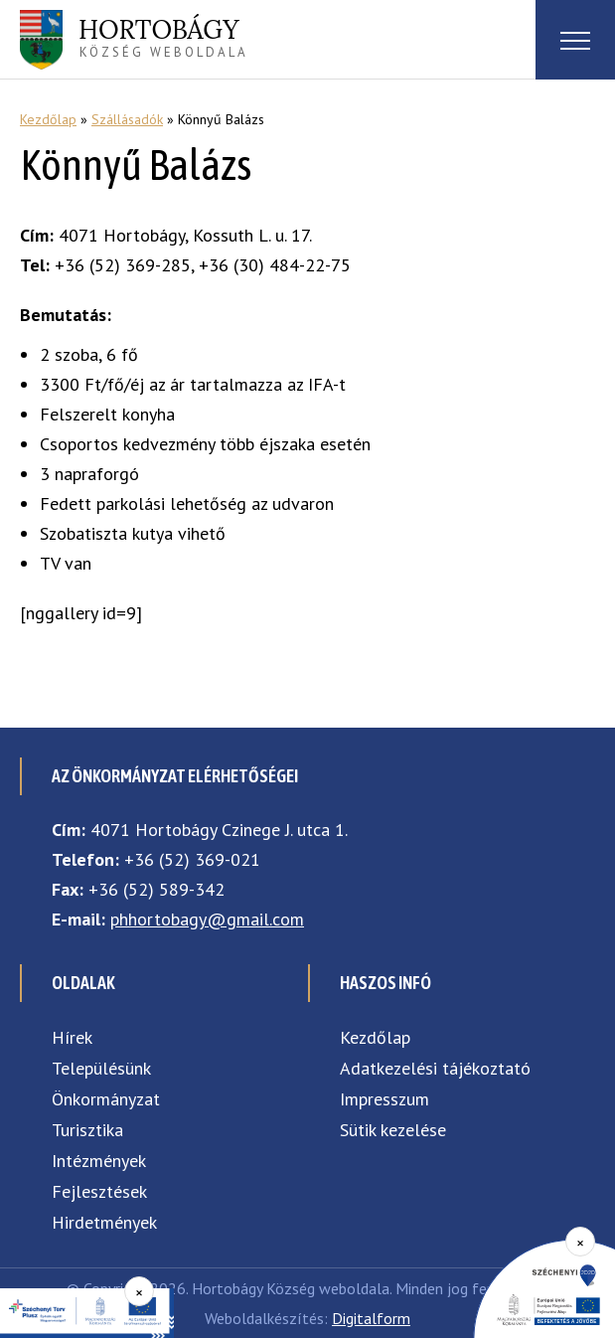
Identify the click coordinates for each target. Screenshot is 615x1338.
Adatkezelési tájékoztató (435, 1068)
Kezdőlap (48, 119)
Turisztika (87, 1129)
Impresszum (384, 1098)
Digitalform (371, 1318)
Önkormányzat (106, 1098)
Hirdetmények (104, 1222)
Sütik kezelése (393, 1129)
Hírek (72, 1037)
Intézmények (99, 1160)
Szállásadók (127, 119)
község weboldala (163, 37)
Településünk (101, 1068)
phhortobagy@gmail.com (207, 919)
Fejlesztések (99, 1191)
